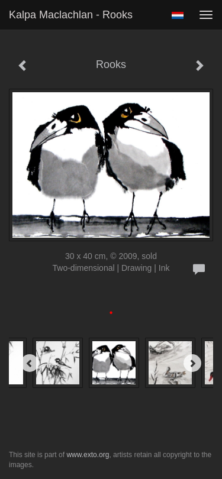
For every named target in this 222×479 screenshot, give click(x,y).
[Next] (192, 363)
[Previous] (29, 363)
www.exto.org (87, 455)
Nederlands (177, 15)
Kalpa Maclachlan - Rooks (71, 15)
